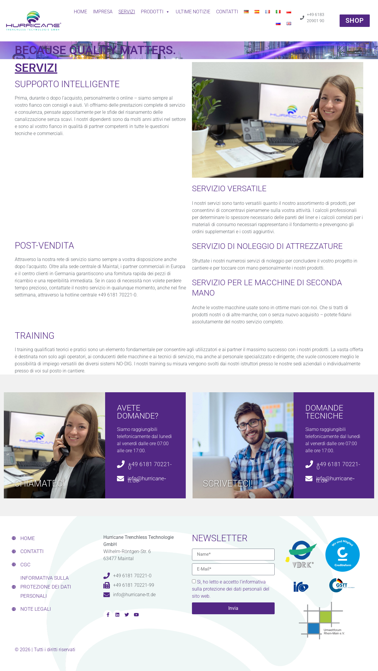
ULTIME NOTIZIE (193, 11)
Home (80, 11)
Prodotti (155, 12)
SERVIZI (126, 11)
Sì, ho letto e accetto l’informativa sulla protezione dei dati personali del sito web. (230, 589)
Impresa (103, 11)
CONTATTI (227, 11)
